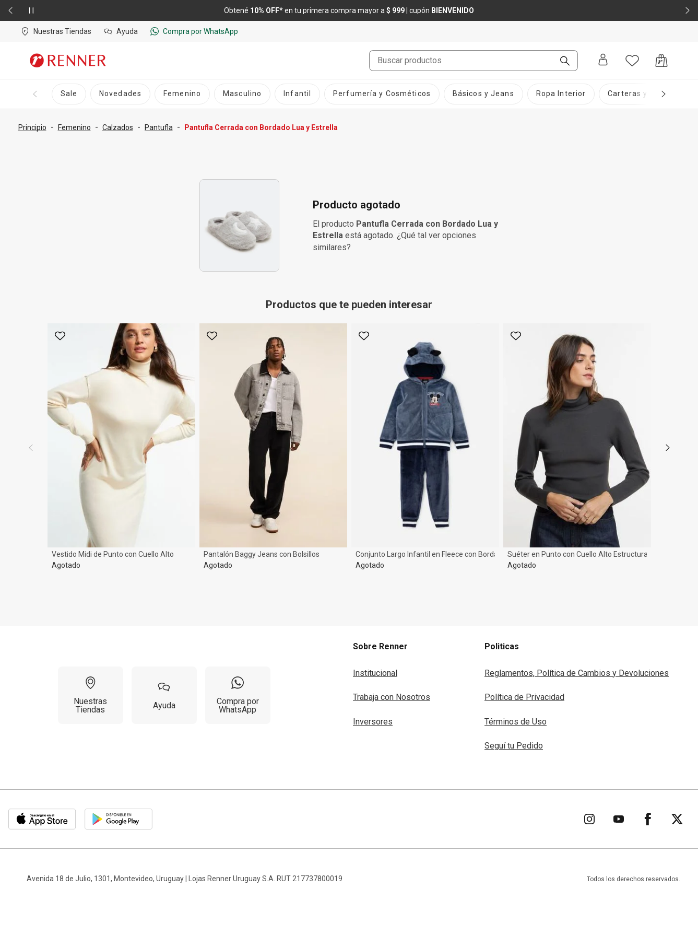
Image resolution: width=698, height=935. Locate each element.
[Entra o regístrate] (603, 60)
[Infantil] (297, 94)
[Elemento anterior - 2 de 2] (10, 10)
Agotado (66, 565)
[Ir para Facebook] (647, 819)
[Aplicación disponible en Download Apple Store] (42, 819)
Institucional (375, 673)
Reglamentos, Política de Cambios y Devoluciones (576, 673)
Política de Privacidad (524, 697)
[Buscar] (561, 61)
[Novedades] (120, 94)
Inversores (373, 722)
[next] (667, 447)
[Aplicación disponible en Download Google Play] (118, 819)
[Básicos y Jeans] (483, 94)
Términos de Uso (515, 722)
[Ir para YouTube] (618, 819)
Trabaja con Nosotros (391, 697)
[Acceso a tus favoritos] (632, 60)
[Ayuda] (164, 695)
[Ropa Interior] (561, 94)
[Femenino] (182, 94)
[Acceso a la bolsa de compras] (661, 60)
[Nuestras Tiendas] (90, 695)
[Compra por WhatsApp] (237, 695)
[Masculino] (242, 94)
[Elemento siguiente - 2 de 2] (687, 10)
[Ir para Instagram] (589, 819)
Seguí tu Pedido (513, 746)
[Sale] (69, 94)
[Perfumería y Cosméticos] (382, 94)
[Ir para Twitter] (677, 819)
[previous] (30, 447)
